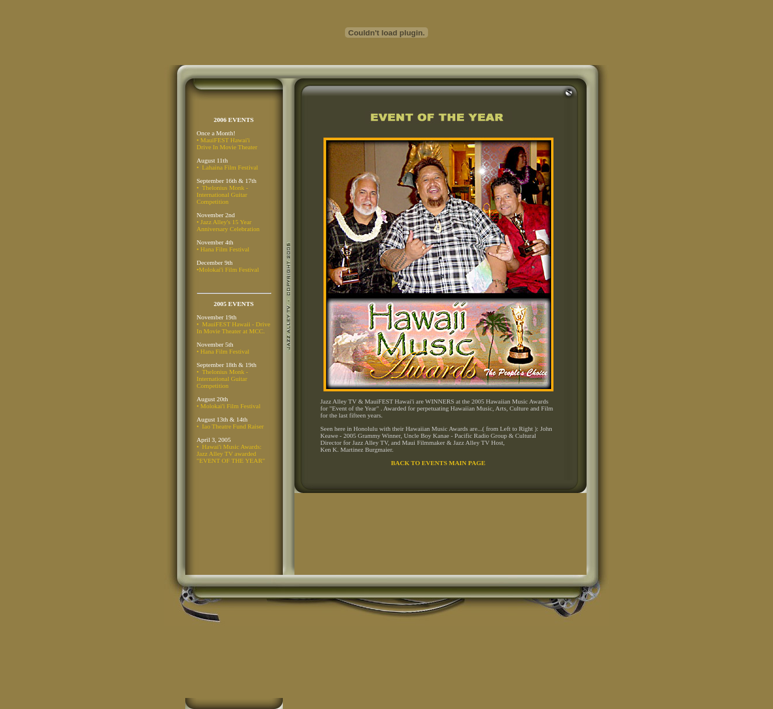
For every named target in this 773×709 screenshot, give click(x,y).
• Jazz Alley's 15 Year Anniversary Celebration (228, 225)
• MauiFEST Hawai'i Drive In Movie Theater (227, 143)
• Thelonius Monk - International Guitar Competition (223, 194)
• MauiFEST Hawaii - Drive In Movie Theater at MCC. (234, 327)
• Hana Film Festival (223, 249)
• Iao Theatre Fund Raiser (230, 426)
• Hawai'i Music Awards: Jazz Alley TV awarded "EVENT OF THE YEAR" (231, 453)
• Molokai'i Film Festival (229, 405)
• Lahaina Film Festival (227, 167)
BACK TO (405, 462)
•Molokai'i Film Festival (228, 269)
